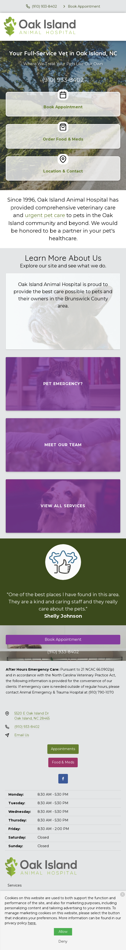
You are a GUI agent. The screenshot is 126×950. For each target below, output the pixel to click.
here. (32, 923)
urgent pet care (45, 215)
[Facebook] (63, 778)
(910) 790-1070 (101, 692)
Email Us (21, 735)
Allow (63, 931)
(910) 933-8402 (63, 79)
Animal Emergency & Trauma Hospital (51, 692)
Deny (62, 941)
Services (15, 885)
